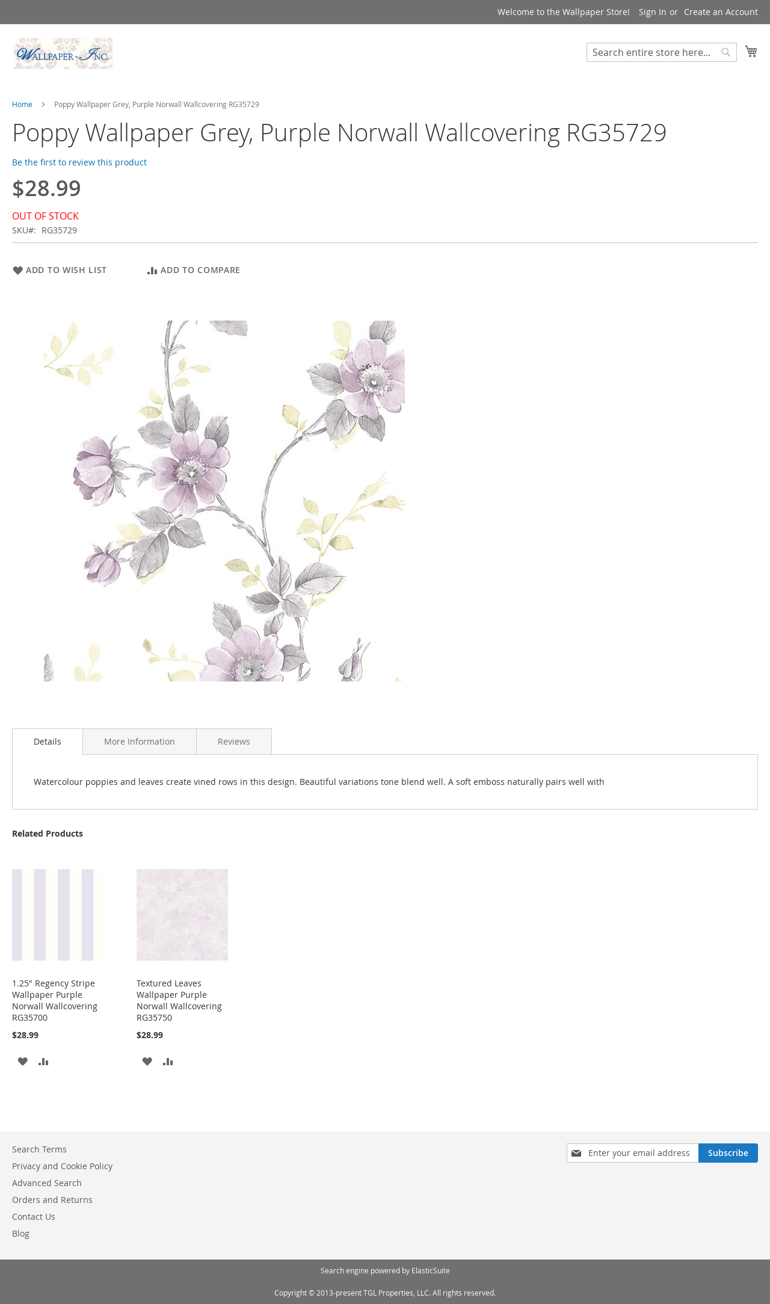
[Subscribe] (728, 1153)
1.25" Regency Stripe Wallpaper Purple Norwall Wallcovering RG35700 (54, 1000)
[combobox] (662, 52)
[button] (22, 1060)
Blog (20, 1233)
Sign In (653, 11)
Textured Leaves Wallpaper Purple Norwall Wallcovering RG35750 (179, 1000)
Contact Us (33, 1216)
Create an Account (721, 11)
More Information (139, 741)
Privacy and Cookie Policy (62, 1166)
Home (22, 104)
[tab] (47, 741)
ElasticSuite (430, 1270)
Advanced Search (47, 1183)
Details (47, 741)
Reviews (234, 741)
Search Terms (39, 1149)
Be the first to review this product (79, 162)
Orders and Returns (52, 1199)
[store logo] (63, 53)
